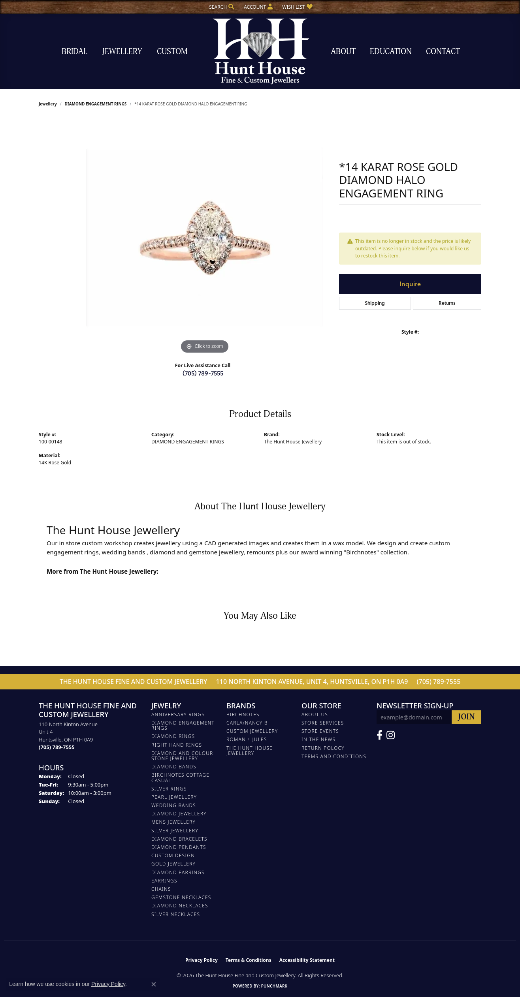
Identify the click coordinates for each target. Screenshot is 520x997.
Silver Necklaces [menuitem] (175, 914)
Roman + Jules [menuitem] (246, 739)
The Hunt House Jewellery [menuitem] (249, 750)
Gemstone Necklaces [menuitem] (181, 897)
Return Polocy (323, 748)
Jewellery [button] (122, 51)
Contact (443, 51)
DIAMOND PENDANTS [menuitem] (178, 847)
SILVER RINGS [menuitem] (169, 788)
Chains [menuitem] (161, 889)
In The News (318, 739)
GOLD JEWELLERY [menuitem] (173, 863)
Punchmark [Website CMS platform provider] (274, 986)
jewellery (48, 104)
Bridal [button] (74, 51)
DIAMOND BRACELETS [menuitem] (179, 838)
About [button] (343, 51)
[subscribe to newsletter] (466, 717)
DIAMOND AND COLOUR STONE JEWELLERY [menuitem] (182, 756)
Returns (447, 303)
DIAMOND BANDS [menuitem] (173, 766)
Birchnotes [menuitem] (243, 714)
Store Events (320, 731)
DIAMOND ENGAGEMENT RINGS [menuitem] (183, 725)
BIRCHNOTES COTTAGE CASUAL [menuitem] (180, 777)
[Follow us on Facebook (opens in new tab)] (379, 735)
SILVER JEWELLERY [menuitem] (174, 830)
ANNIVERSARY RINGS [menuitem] (178, 714)
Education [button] (391, 51)
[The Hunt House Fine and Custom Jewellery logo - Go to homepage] (260, 51)
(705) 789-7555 (203, 372)
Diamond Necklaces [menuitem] (179, 905)
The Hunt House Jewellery (293, 441)
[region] (204, 237)
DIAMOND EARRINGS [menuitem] (178, 872)
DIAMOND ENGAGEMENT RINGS (95, 104)
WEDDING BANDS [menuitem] (173, 805)
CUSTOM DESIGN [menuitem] (173, 855)
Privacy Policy (201, 960)
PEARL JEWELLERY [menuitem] (174, 797)
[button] (220, 7)
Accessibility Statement (307, 960)
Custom (172, 51)
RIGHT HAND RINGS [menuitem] (176, 744)
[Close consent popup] (153, 984)
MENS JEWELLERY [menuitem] (173, 821)
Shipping (375, 303)
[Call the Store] (57, 747)
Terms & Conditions (248, 960)
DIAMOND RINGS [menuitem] (173, 736)
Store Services (322, 722)
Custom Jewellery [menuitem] (252, 731)
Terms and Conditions (333, 756)
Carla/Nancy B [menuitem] (247, 722)
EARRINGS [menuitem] (164, 880)
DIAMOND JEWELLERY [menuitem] (179, 813)
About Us (314, 714)
